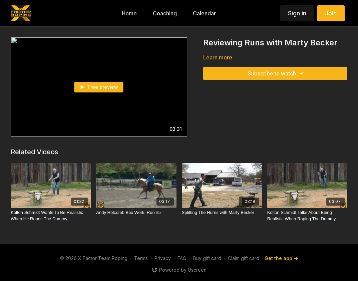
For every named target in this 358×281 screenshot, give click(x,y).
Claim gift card (243, 258)
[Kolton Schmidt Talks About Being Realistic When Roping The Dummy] (307, 215)
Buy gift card (207, 258)
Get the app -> (281, 258)
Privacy (162, 258)
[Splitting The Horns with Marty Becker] (222, 212)
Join (331, 13)
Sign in (297, 13)
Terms (141, 258)
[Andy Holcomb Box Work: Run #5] (136, 212)
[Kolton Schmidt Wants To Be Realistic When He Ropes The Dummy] (51, 215)
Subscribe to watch (276, 73)
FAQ (182, 258)
